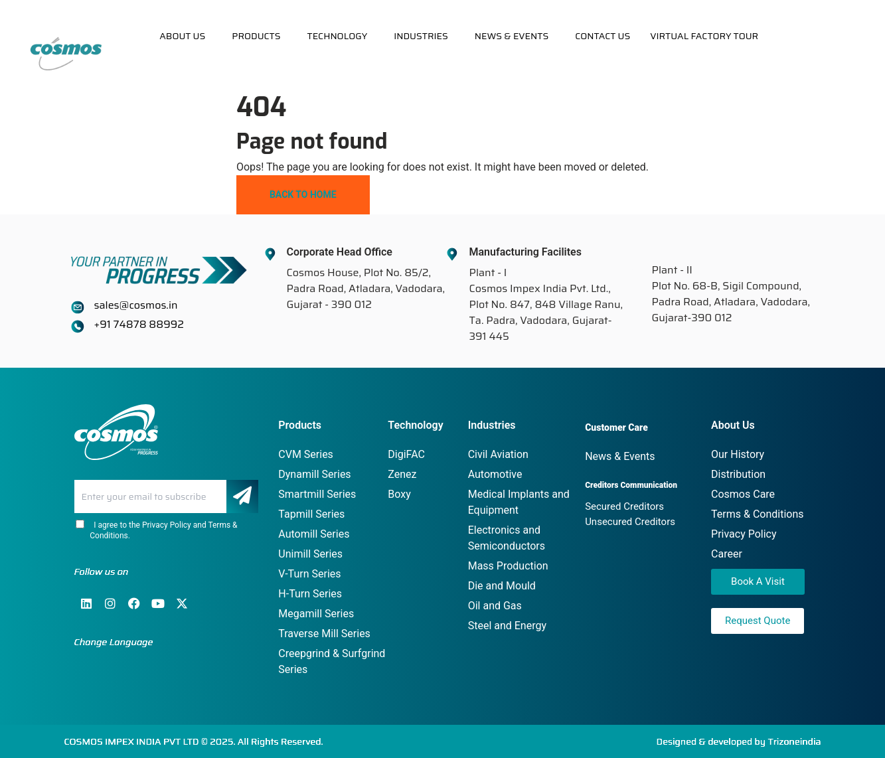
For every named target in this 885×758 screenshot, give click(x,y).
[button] (185, 36)
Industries (421, 36)
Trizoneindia (794, 741)
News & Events (512, 36)
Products (256, 36)
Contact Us (602, 36)
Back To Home (303, 194)
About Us (182, 36)
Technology (337, 36)
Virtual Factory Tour (704, 36)
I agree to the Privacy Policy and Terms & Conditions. (156, 530)
